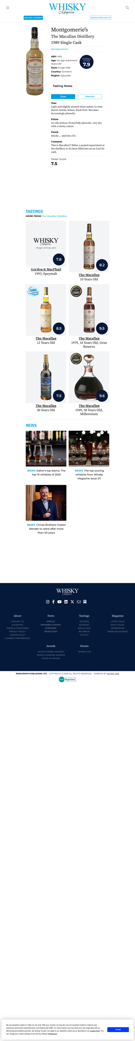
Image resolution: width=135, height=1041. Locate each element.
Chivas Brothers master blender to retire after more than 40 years (47, 528)
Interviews (50, 628)
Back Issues (117, 625)
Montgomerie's (59, 49)
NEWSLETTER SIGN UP (101, 18)
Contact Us (17, 621)
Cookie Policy (17, 635)
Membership (118, 628)
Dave (63, 96)
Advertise (17, 625)
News (31, 470)
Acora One (113, 673)
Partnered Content (51, 624)
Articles (50, 621)
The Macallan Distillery (46, 216)
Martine (89, 96)
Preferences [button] (52, 1034)
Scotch (84, 635)
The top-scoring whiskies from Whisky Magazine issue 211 (90, 474)
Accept (118, 1030)
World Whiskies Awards (51, 655)
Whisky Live (84, 651)
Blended (84, 625)
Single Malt (84, 628)
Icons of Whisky (51, 658)
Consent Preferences (17, 638)
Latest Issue (117, 621)
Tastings (34, 211)
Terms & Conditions (17, 628)
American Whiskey (117, 631)
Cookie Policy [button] (95, 1031)
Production (50, 631)
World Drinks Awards (51, 651)
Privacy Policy (17, 631)
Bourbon (84, 631)
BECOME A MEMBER (33, 18)
